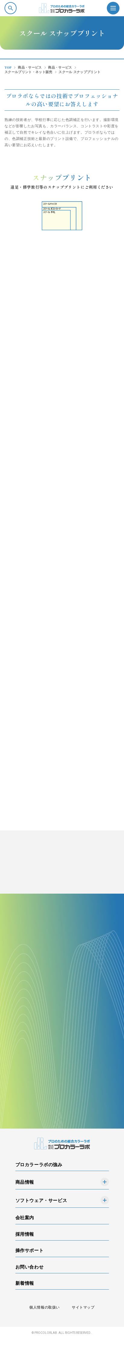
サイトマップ (83, 1307)
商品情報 (24, 1182)
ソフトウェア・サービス (41, 1200)
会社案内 (24, 1217)
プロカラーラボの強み (38, 1164)
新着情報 (24, 1283)
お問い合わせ (29, 1266)
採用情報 (24, 1234)
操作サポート (29, 1250)
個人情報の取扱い (44, 1307)
